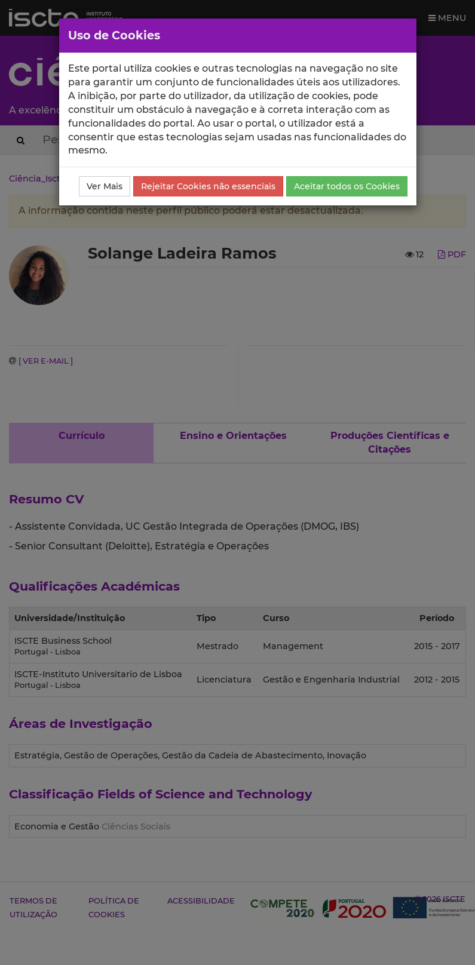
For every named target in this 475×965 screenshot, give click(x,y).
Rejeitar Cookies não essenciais (208, 186)
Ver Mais (104, 186)
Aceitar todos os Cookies (347, 186)
